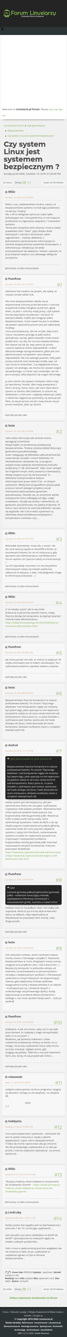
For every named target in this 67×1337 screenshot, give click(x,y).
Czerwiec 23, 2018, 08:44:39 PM (19, 693)
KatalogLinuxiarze (30, 1326)
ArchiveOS (58, 1326)
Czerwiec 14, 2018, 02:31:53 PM (19, 284)
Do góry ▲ (38, 1315)
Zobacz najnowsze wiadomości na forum (33, 1298)
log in (52, 109)
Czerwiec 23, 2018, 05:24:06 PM (19, 602)
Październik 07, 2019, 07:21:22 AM (20, 1174)
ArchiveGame (33, 1329)
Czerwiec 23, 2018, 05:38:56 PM (19, 652)
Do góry (7, 1289)
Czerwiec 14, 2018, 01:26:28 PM (19, 197)
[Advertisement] (33, 71)
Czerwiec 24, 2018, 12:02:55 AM (19, 948)
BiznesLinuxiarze (12, 1326)
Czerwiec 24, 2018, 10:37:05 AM (19, 1022)
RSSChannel (27, 1322)
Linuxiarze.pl (55, 1322)
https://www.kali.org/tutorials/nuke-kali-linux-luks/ (33, 852)
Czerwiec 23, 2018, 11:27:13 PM (19, 750)
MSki (11, 192)
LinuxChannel (40, 1322)
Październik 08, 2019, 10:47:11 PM (20, 1218)
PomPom (14, 279)
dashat (13, 745)
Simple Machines (42, 1333)
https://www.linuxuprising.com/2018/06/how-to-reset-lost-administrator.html (32, 624)
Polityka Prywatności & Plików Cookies (46, 1312)
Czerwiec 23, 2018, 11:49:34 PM (19, 879)
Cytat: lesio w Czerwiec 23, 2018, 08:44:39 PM (30, 758)
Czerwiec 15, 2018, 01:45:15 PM (19, 538)
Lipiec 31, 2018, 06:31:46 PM (17, 1082)
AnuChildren (47, 1329)
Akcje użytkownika (53, 182)
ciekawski (15, 1077)
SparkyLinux (46, 1326)
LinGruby (14, 1212)
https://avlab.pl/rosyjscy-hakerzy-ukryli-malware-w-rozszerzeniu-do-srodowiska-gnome (32, 1188)
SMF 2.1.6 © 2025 (25, 1333)
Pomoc (6, 1312)
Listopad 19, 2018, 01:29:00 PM (19, 1126)
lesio (11, 425)
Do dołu (7, 182)
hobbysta (14, 1121)
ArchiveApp (20, 1329)
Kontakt (27, 1315)
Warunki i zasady (18, 1312)
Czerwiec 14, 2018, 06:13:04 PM (19, 431)
